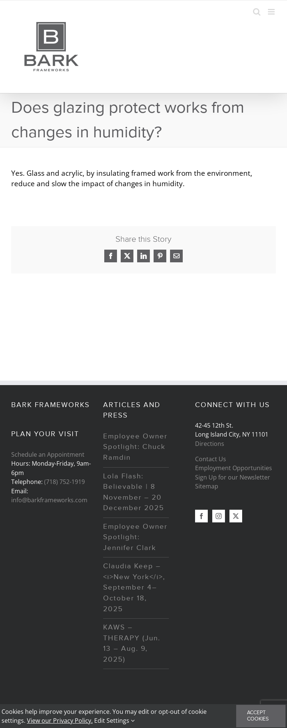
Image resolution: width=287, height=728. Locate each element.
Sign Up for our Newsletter (232, 477)
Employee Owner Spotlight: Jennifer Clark (135, 537)
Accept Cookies (258, 716)
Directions (209, 444)
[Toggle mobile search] (256, 12)
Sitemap (206, 486)
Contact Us (210, 459)
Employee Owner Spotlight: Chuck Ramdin (135, 447)
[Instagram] (218, 516)
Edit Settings (114, 720)
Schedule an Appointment (47, 454)
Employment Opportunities (233, 468)
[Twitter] (235, 516)
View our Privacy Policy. (60, 720)
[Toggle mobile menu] (272, 12)
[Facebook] (201, 516)
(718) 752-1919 (64, 482)
